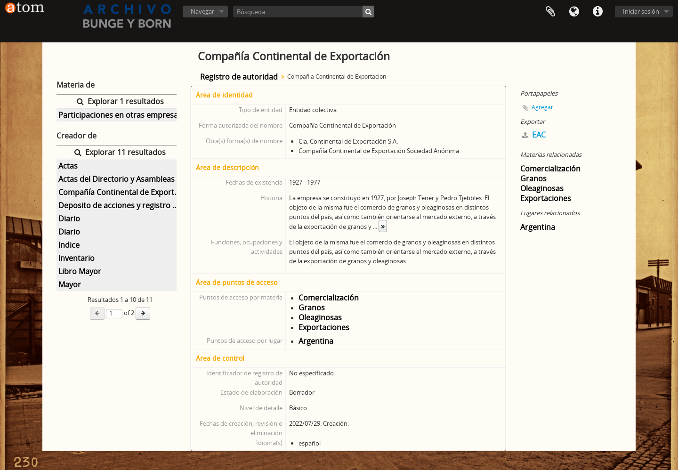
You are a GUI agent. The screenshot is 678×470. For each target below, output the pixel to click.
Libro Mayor (79, 271)
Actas (68, 166)
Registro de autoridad (239, 77)
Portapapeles (550, 12)
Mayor (69, 284)
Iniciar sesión (641, 11)
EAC (534, 135)
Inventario (76, 258)
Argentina (316, 341)
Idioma (574, 12)
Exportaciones (324, 327)
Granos (312, 307)
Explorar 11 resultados (120, 152)
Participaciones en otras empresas (120, 115)
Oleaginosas (320, 317)
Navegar (202, 11)
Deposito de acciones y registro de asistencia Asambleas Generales (121, 205)
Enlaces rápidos (597, 12)
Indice (69, 245)
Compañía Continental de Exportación (121, 192)
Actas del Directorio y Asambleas (116, 179)
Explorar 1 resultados (120, 101)
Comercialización (329, 297)
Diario (69, 218)
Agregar (542, 107)
